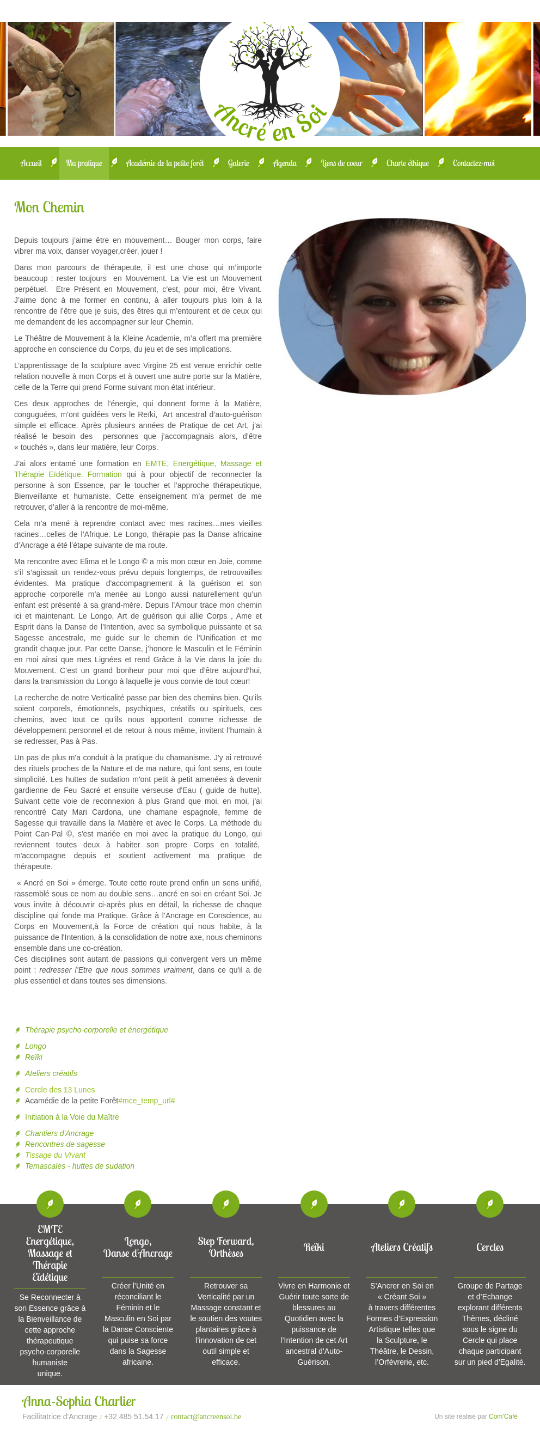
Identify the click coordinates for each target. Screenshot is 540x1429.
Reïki (33, 1057)
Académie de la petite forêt (165, 163)
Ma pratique (84, 163)
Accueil (31, 163)
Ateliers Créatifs (402, 1247)
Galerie (238, 163)
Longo (35, 1046)
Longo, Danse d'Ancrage (138, 1247)
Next (507, 306)
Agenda (285, 163)
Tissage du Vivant (55, 1155)
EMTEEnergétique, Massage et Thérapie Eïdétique (50, 1253)
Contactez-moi (474, 163)
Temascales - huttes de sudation (79, 1166)
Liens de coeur (342, 163)
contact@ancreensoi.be (205, 1417)
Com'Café (503, 1416)
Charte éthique (407, 163)
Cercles (490, 1247)
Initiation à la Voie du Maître (73, 1117)
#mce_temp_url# (146, 1100)
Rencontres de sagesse (65, 1144)
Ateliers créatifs (51, 1073)
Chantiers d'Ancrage (59, 1133)
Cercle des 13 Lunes (60, 1089)
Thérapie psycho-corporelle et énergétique (96, 1029)
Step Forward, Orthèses (226, 1247)
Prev (297, 306)
